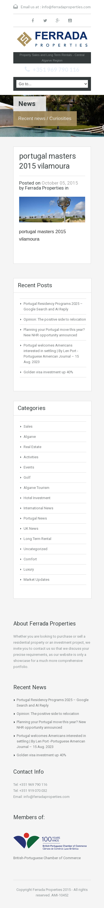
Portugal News (35, 518)
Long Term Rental (37, 539)
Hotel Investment (37, 498)
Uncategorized (35, 549)
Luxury (29, 569)
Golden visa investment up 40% (48, 372)
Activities (31, 457)
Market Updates (36, 579)
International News (38, 508)
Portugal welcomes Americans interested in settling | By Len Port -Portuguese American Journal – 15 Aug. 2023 (51, 741)
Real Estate (32, 447)
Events (29, 467)
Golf (27, 477)
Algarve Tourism (36, 488)
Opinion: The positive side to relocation (55, 319)
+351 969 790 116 (56, 69)
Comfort (30, 559)
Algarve (30, 437)
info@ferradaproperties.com (66, 6)
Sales (28, 426)
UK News (31, 528)
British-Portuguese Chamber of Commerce (47, 858)
